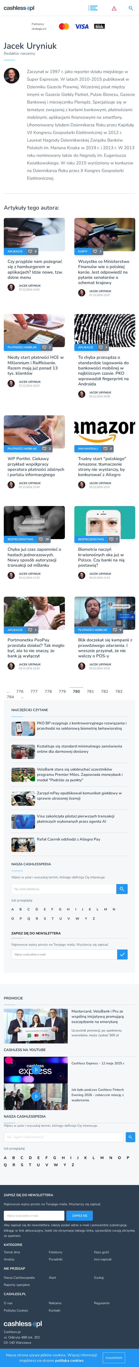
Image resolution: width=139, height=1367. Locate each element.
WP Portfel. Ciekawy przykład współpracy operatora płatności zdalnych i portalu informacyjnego (36, 466)
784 (10, 697)
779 (62, 691)
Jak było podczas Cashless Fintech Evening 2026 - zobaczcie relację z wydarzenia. (98, 1094)
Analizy (9, 1259)
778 (48, 691)
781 (90, 691)
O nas (8, 1303)
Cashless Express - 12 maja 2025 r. (98, 1063)
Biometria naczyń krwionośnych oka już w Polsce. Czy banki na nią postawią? (101, 557)
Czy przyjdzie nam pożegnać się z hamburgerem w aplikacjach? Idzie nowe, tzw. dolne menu (35, 269)
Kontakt (54, 1310)
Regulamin (102, 1303)
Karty (82, 251)
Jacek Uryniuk (30, 286)
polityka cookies (69, 1360)
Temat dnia (12, 1252)
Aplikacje (15, 251)
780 (76, 691)
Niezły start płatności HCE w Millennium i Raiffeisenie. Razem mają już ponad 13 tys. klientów (36, 365)
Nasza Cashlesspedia (19, 1277)
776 (19, 691)
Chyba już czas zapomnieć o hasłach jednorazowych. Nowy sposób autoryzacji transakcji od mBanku (34, 557)
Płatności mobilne (22, 347)
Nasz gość (101, 1252)
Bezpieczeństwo (20, 539)
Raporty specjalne (17, 1285)
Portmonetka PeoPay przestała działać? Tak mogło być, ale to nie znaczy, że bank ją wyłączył (36, 648)
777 (34, 691)
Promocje (13, 998)
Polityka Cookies (16, 1310)
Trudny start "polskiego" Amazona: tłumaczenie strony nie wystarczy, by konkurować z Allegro (102, 466)
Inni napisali (88, 449)
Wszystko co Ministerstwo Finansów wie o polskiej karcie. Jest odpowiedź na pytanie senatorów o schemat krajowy (103, 272)
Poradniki (56, 1259)
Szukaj (98, 1277)
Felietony (55, 1252)
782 (104, 691)
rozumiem (113, 1357)
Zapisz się (79, 1216)
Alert (52, 1277)
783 (118, 691)
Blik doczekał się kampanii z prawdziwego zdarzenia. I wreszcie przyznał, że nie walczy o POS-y (105, 648)
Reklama (55, 1303)
